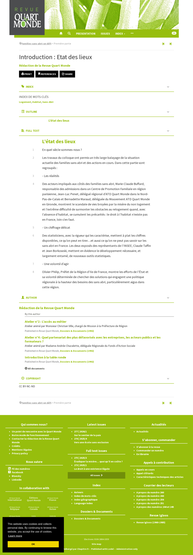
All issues (96, 475)
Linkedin (17, 479)
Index (120, 33)
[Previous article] (163, 44)
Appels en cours (145, 469)
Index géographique (85, 499)
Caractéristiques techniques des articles (159, 476)
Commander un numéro (150, 450)
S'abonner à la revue (148, 446)
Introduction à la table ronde (45, 357)
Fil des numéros (21, 468)
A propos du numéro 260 (150, 492)
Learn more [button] (15, 536)
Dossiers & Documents (87, 518)
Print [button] (26, 74)
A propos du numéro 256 (150, 499)
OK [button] (33, 544)
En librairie (142, 454)
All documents (35, 368)
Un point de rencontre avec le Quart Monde (36, 431)
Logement (25, 101)
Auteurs (78, 492)
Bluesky (16, 476)
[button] (69, 33)
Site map (96, 544)
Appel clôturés (144, 473)
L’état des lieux (59, 120)
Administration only (127, 549)
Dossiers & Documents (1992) (77, 330)
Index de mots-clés (85, 495)
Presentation (85, 33)
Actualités (142, 431)
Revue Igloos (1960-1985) (150, 522)
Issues (105, 33)
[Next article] (170, 44)
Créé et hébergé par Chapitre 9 (71, 549)
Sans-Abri (47, 101)
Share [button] (67, 74)
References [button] (47, 74)
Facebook (17, 472)
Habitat (36, 101)
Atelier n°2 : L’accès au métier (45, 321)
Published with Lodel (102, 549)
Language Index (83, 503)
